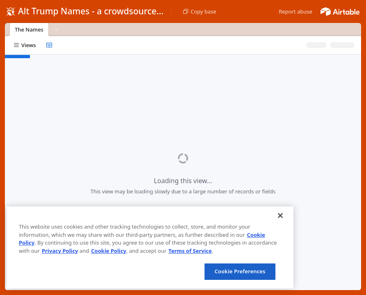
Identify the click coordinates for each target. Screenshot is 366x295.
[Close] (280, 215)
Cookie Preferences (239, 271)
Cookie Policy (108, 250)
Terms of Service (190, 250)
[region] (150, 247)
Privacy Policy (60, 250)
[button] (295, 11)
